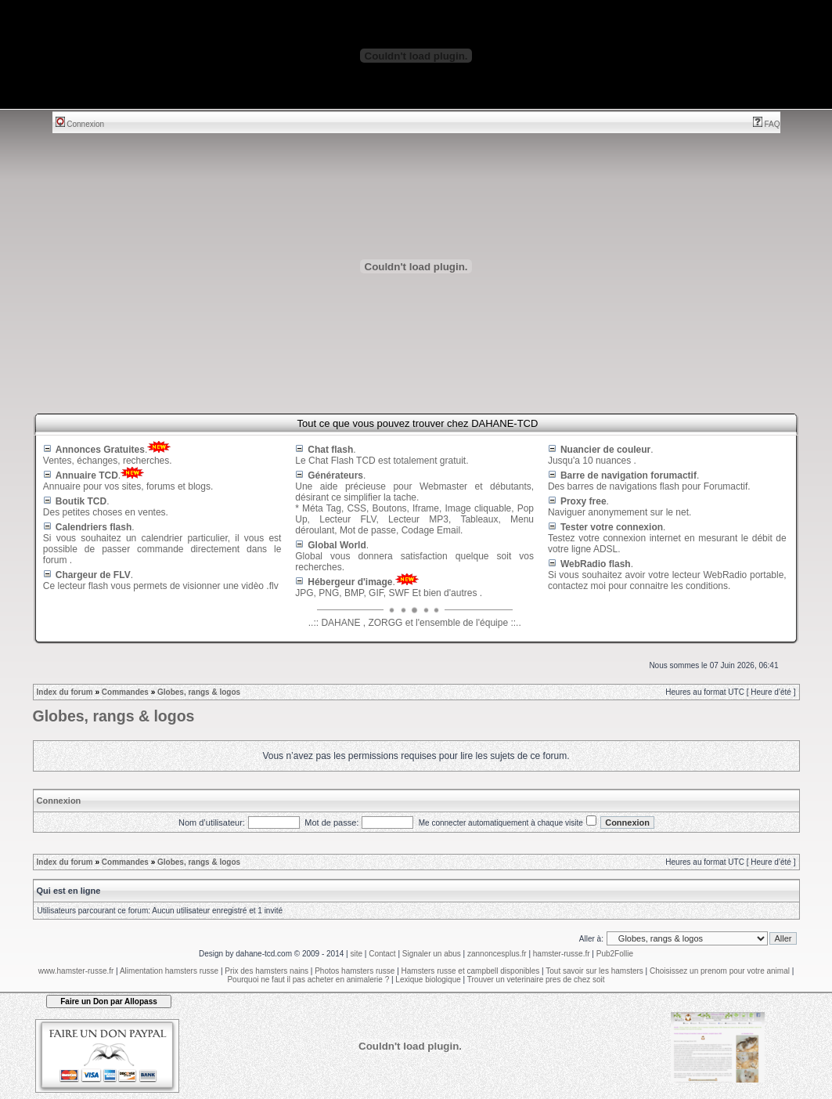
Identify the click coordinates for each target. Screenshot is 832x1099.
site (356, 953)
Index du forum (65, 692)
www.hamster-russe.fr (76, 971)
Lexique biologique (427, 979)
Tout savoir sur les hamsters (594, 971)
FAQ (766, 124)
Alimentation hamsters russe (169, 971)
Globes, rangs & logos (198, 692)
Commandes (125, 692)
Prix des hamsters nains (266, 971)
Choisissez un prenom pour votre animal (720, 971)
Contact (382, 953)
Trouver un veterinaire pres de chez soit (536, 979)
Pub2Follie (614, 953)
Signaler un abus (431, 953)
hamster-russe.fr (561, 953)
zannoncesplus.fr (497, 953)
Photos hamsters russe (354, 971)
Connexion (80, 124)
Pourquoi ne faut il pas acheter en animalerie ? (308, 979)
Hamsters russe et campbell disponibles (471, 971)
